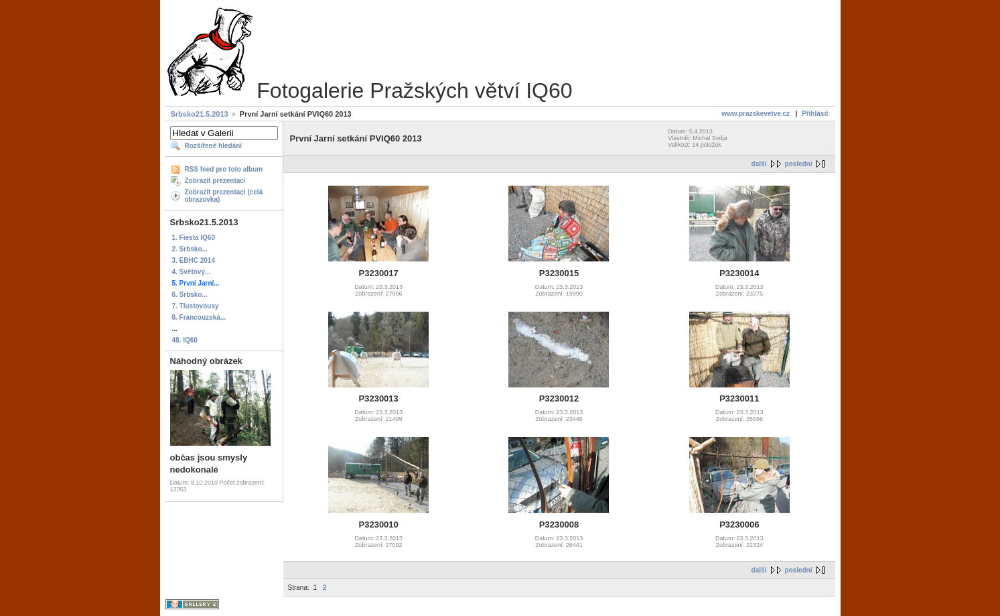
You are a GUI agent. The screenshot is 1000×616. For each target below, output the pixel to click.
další (759, 164)
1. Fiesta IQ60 (193, 237)
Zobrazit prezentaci (215, 180)
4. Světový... (191, 271)
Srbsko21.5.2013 (199, 114)
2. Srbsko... (190, 249)
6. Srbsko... (190, 294)
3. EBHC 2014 (193, 260)
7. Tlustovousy (195, 306)
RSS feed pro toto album (224, 169)
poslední (798, 164)
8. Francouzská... (199, 317)
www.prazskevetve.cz (755, 113)
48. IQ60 (185, 340)
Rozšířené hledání (213, 145)
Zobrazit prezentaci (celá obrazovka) (224, 195)
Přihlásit (815, 113)
